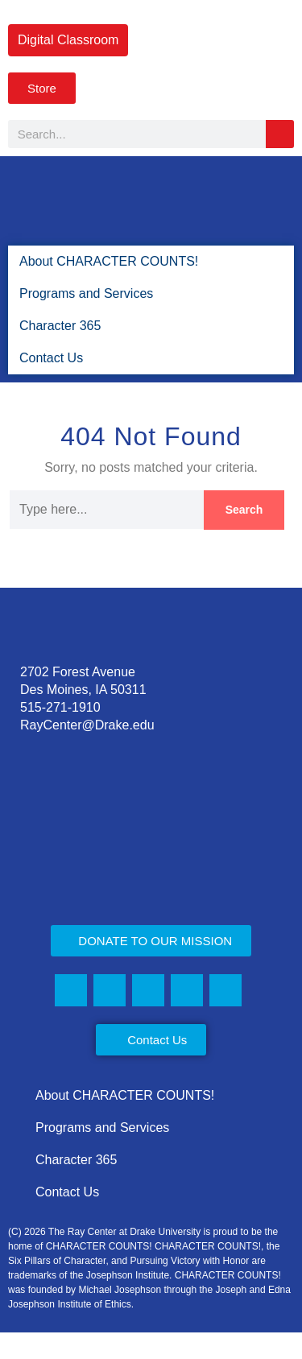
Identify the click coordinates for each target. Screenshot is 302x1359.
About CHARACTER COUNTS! (103, 261)
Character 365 (60, 325)
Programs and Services (87, 293)
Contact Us (50, 358)
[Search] (280, 134)
